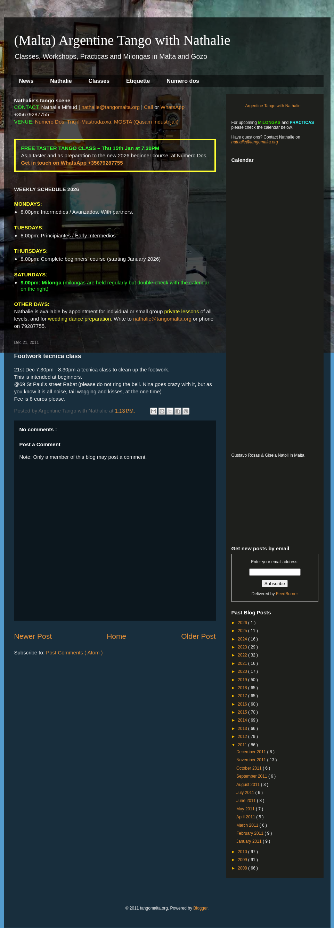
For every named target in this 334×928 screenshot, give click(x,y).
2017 (243, 695)
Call (148, 107)
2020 (243, 671)
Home (116, 636)
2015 (243, 712)
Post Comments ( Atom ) (74, 652)
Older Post (198, 636)
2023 (243, 647)
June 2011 (246, 800)
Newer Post (33, 636)
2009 (243, 859)
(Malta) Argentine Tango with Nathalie (122, 40)
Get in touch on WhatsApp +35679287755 (72, 163)
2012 (243, 736)
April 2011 (246, 817)
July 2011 (245, 792)
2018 (243, 687)
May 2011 (246, 809)
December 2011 (251, 751)
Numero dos (183, 81)
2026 (243, 622)
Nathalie (61, 81)
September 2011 (252, 776)
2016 (243, 704)
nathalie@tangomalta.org (110, 107)
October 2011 (249, 768)
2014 (243, 720)
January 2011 (249, 841)
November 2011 (251, 759)
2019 (243, 679)
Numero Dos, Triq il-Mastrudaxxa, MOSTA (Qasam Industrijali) (107, 122)
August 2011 (248, 784)
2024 (243, 639)
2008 (243, 868)
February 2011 (250, 833)
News (26, 81)
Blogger (200, 908)
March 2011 (248, 825)
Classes (99, 81)
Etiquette (138, 81)
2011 (243, 744)
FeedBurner (287, 593)
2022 (243, 655)
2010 (243, 851)
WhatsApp (173, 107)
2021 (243, 663)
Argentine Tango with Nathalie (273, 105)
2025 (243, 630)
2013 (243, 728)
